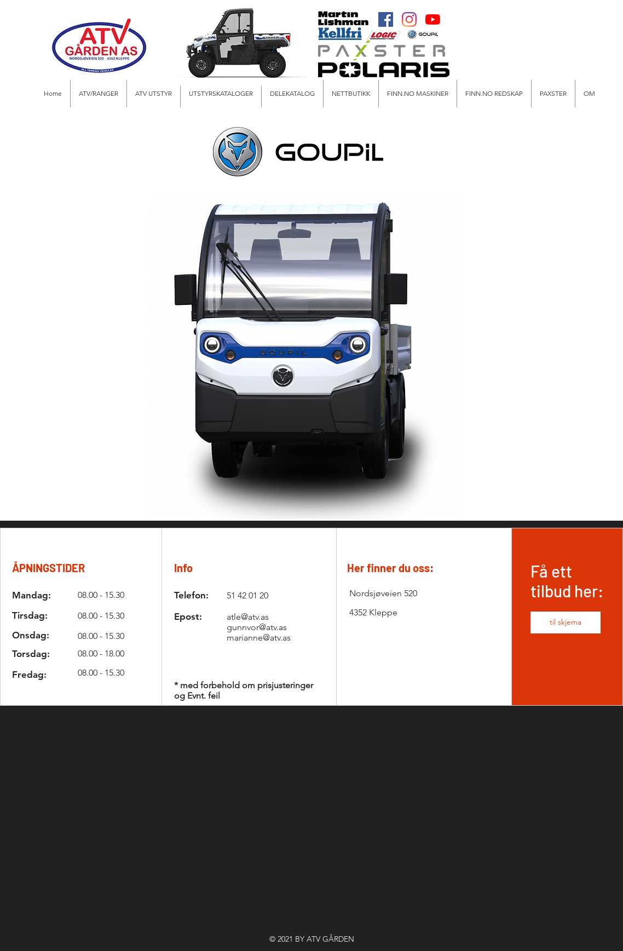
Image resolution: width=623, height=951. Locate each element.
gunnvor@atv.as (257, 627)
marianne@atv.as (259, 637)
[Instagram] (409, 19)
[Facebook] (385, 19)
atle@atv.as (248, 617)
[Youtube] (432, 19)
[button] (153, 93)
